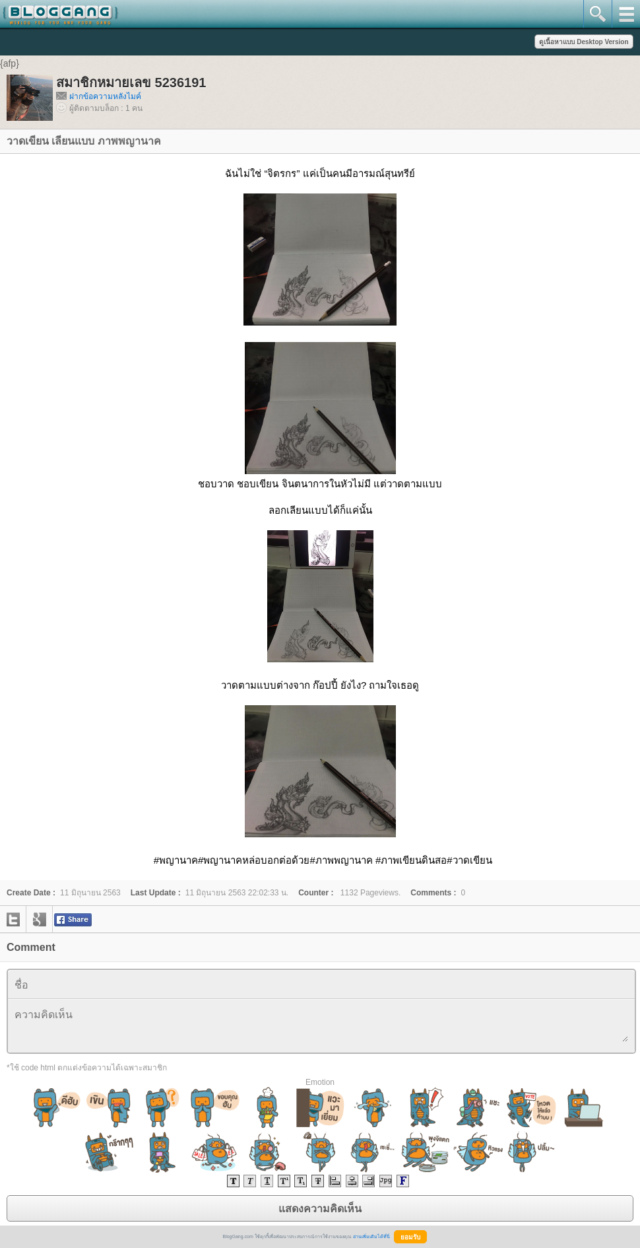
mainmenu (626, 14)
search (597, 14)
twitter (13, 919)
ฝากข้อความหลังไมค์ (105, 96)
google (39, 919)
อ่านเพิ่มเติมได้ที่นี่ (371, 1236)
